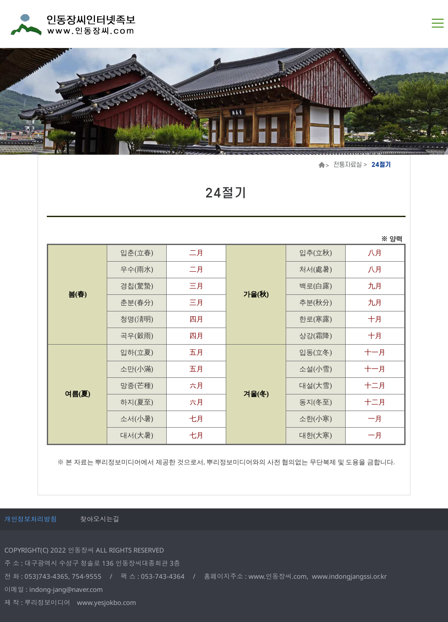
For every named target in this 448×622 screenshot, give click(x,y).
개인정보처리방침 (30, 519)
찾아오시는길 (99, 519)
